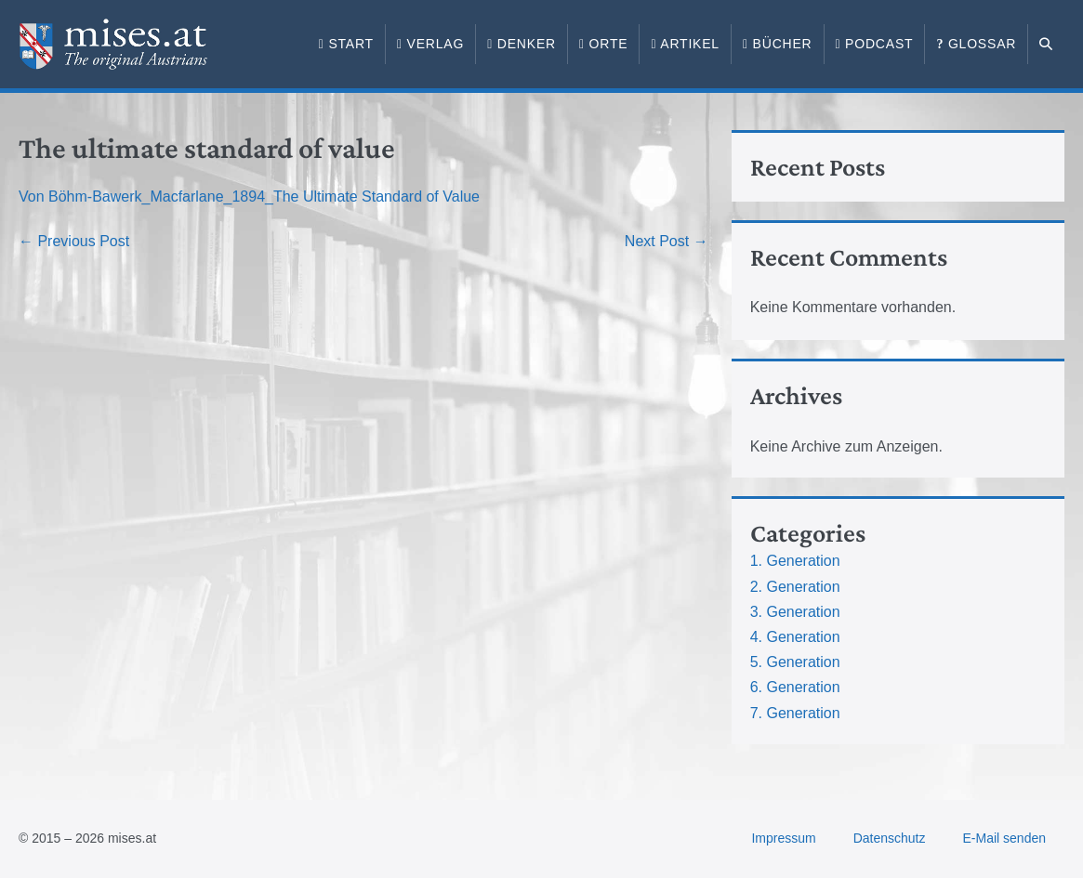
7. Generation (795, 713)
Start (346, 43)
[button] (1046, 44)
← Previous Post (74, 241)
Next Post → (666, 241)
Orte (603, 43)
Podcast (875, 43)
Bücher (777, 43)
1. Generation (795, 561)
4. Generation (795, 637)
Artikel (685, 43)
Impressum (783, 838)
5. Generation (795, 662)
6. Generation (795, 687)
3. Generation (795, 612)
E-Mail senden (1005, 838)
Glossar (976, 43)
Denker (521, 43)
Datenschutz (889, 838)
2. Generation (795, 587)
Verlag (430, 43)
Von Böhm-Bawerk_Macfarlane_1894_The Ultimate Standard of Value (249, 196)
